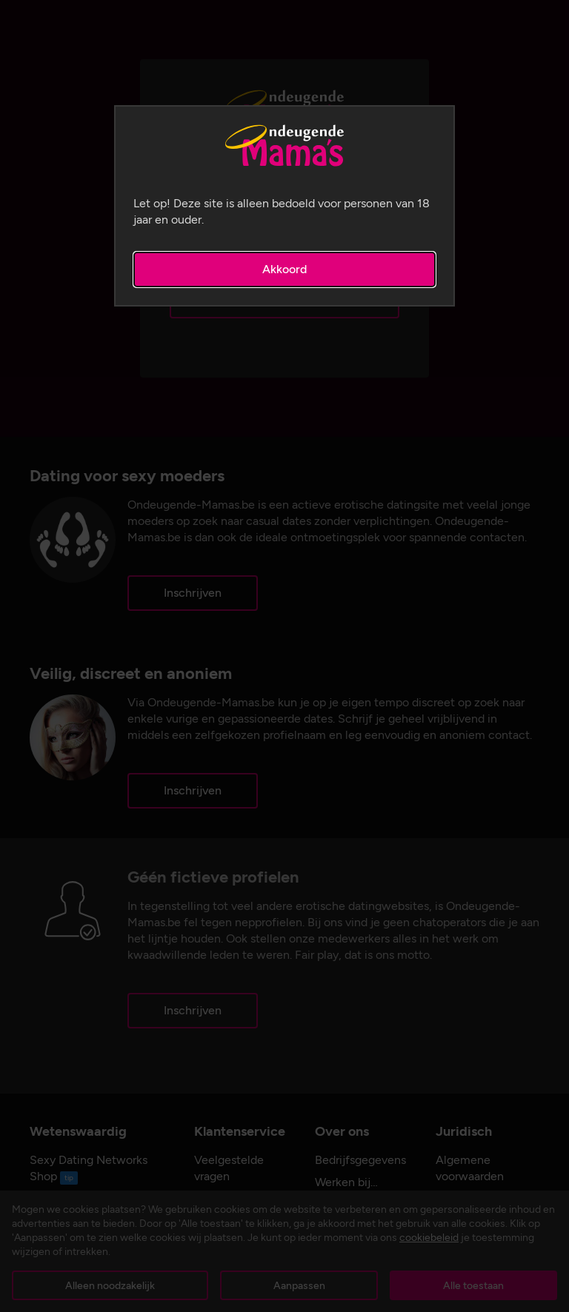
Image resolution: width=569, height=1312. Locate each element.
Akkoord (284, 269)
